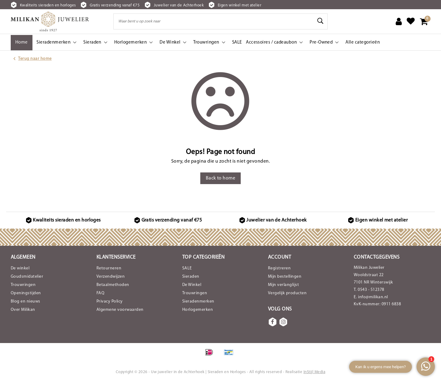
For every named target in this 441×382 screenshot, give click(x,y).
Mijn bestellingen (284, 276)
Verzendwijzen (110, 276)
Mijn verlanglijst (283, 285)
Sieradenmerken (198, 301)
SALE (187, 268)
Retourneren (108, 268)
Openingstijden (26, 293)
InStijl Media (314, 372)
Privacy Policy (109, 301)
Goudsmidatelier (27, 276)
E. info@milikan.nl (371, 297)
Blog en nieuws (25, 301)
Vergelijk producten (287, 293)
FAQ (100, 293)
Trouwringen (23, 285)
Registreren (279, 268)
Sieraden (190, 276)
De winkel (20, 268)
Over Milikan (23, 309)
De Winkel (191, 285)
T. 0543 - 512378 (369, 289)
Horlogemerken (197, 309)
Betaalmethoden (112, 285)
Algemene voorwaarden (120, 309)
